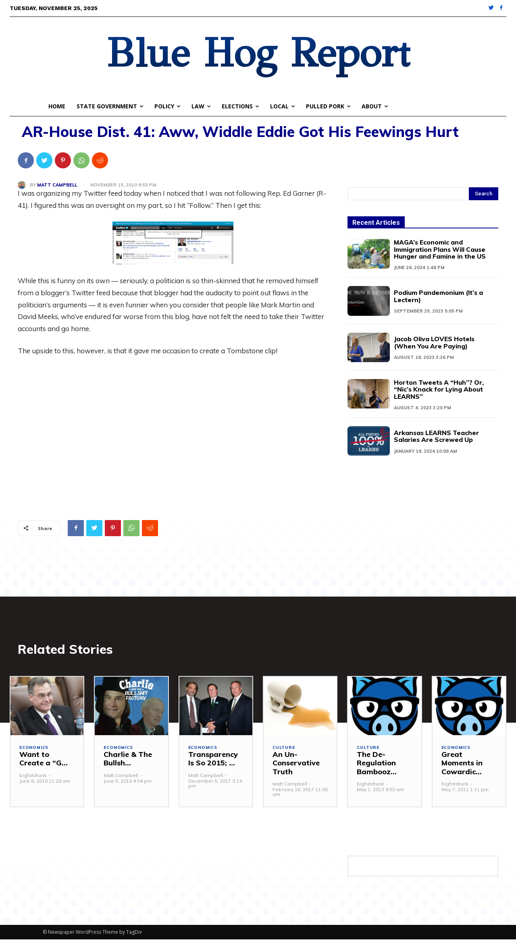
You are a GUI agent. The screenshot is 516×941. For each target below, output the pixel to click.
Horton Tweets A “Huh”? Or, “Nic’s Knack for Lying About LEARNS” (437, 388)
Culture (284, 750)
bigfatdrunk (32, 777)
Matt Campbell (57, 185)
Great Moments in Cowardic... (462, 765)
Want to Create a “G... (43, 761)
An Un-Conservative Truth (296, 765)
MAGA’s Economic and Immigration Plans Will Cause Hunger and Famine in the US (441, 249)
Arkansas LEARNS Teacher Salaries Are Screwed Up (439, 434)
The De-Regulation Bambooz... (377, 765)
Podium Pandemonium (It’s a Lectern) (441, 295)
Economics (34, 750)
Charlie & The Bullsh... (128, 761)
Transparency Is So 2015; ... (213, 761)
